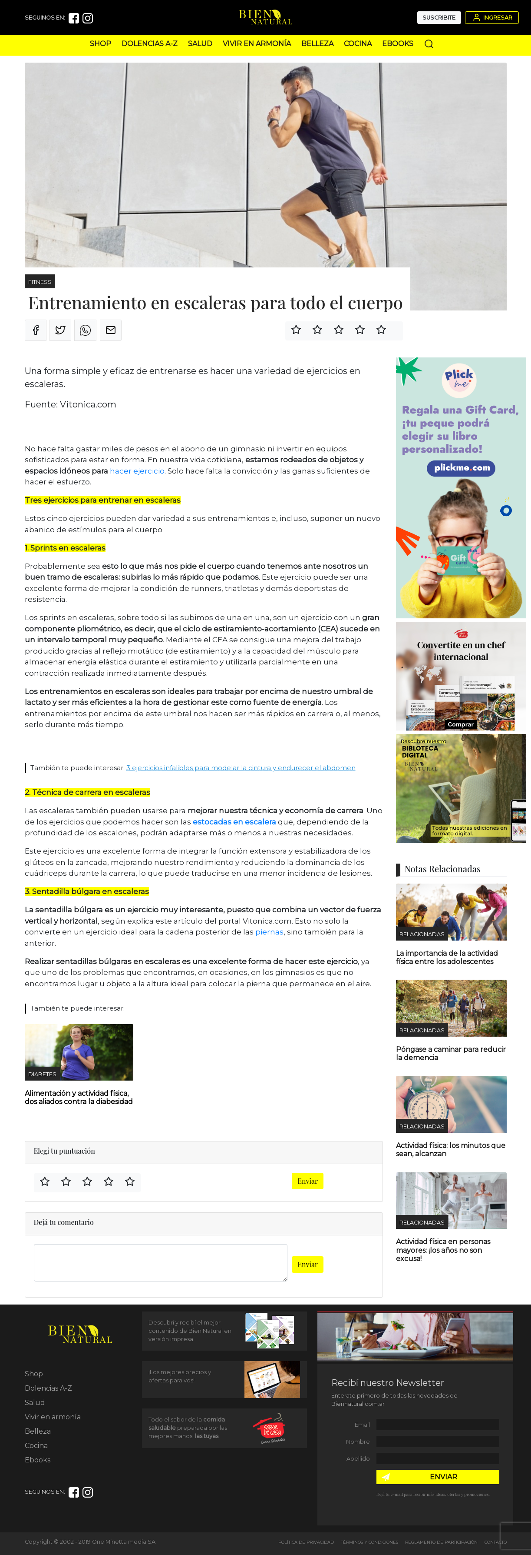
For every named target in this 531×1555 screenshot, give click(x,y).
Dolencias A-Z (150, 44)
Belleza (317, 44)
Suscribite (438, 17)
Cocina (358, 44)
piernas (269, 932)
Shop (100, 44)
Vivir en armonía (257, 44)
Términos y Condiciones (369, 1542)
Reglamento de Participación (441, 1542)
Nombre (358, 1441)
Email (362, 1425)
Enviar (307, 1180)
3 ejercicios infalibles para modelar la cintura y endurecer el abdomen (241, 768)
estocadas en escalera (234, 822)
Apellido (358, 1458)
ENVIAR (443, 1477)
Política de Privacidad (306, 1542)
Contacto (496, 1542)
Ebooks (397, 44)
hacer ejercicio (137, 471)
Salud (200, 44)
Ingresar (492, 17)
